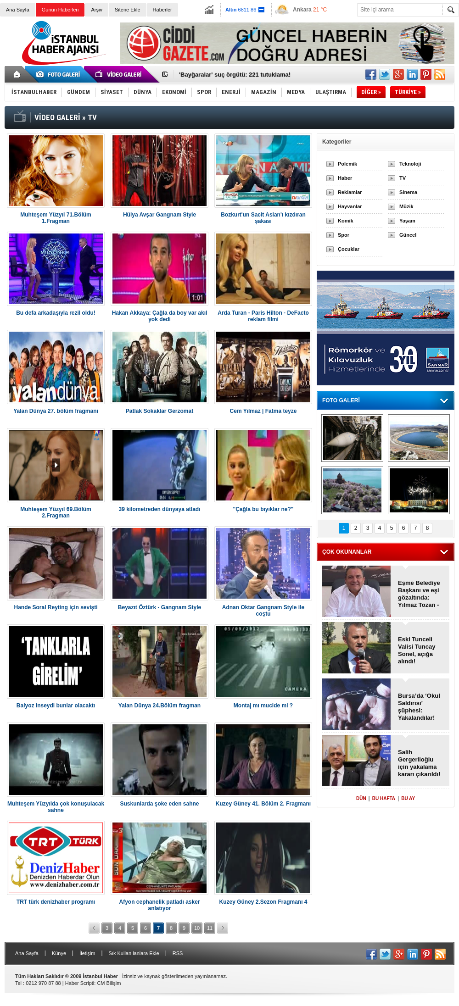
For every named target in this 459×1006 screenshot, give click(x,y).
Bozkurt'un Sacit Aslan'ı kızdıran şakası (263, 217)
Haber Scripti (80, 983)
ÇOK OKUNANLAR (346, 552)
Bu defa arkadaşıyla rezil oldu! (55, 313)
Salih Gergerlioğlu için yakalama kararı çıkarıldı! (419, 763)
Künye (59, 953)
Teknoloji (410, 164)
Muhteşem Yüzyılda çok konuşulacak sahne (55, 806)
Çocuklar (348, 249)
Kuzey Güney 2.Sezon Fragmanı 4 (263, 902)
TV (402, 178)
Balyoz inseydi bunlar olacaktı (56, 705)
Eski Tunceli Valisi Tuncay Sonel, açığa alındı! (416, 650)
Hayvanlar (350, 206)
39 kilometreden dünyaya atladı (159, 509)
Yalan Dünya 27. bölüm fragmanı (55, 411)
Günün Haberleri (60, 9)
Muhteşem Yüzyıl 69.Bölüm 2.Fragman (55, 512)
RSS (178, 953)
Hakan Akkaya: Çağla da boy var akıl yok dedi (159, 316)
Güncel (407, 235)
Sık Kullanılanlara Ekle (134, 953)
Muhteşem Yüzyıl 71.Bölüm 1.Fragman (55, 217)
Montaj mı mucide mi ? (263, 705)
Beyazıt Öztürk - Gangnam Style (159, 607)
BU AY (408, 798)
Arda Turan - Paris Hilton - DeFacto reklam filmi (263, 316)
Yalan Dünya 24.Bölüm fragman (159, 705)
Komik (345, 220)
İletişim (87, 953)
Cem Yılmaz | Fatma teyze (263, 411)
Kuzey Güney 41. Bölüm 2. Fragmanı (263, 803)
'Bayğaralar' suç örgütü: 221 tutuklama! (235, 74)
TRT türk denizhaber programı (56, 902)
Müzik (406, 206)
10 (197, 928)
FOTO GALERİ (341, 400)
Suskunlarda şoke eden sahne (159, 803)
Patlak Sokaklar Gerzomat (159, 411)
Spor (343, 235)
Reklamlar (350, 192)
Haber (345, 178)
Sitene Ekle (127, 9)
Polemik (347, 164)
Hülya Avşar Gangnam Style (159, 214)
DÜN (361, 798)
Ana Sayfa (17, 9)
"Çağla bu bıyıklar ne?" (263, 509)
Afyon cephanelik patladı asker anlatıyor (159, 905)
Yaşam (407, 220)
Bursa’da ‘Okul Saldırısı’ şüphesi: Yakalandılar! (419, 706)
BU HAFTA (383, 798)
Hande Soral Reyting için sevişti (55, 607)
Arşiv (96, 9)
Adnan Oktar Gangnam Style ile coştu (263, 610)
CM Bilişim (109, 983)
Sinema (408, 192)
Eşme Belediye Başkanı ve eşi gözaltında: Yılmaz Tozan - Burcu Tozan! (419, 594)
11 (210, 928)
